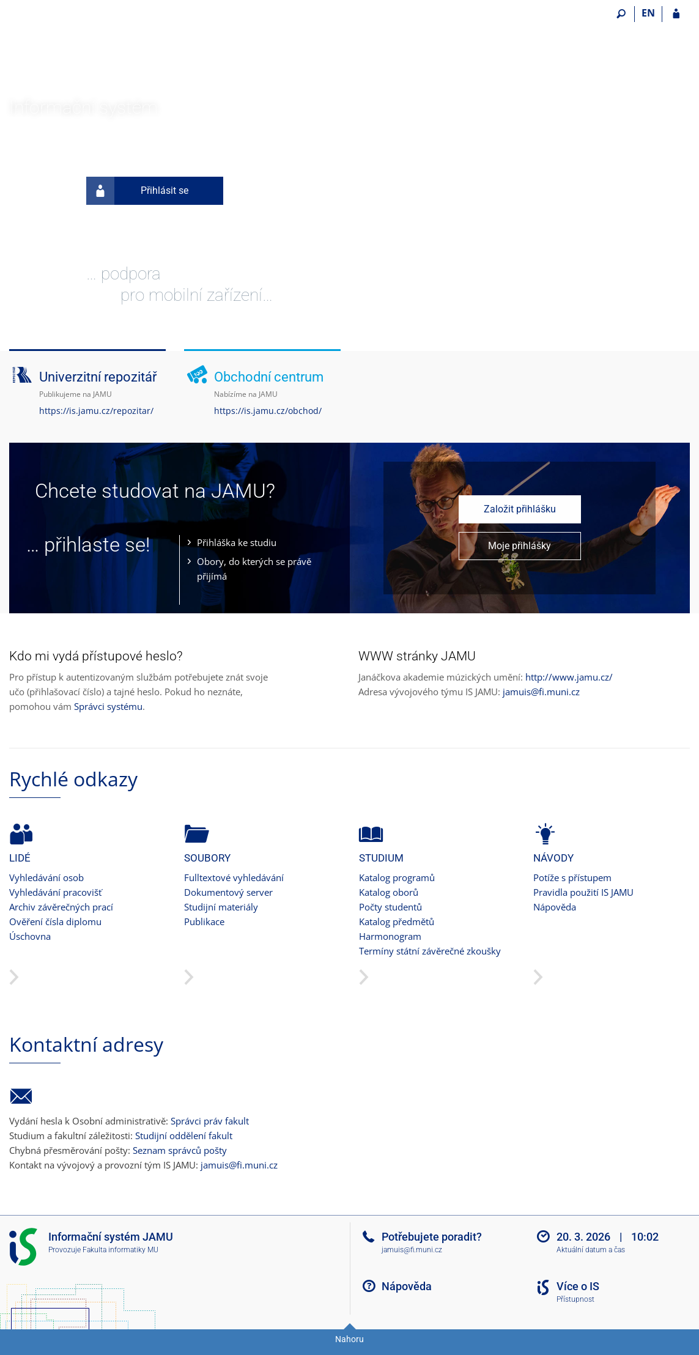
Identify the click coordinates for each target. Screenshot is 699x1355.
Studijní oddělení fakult (183, 1135)
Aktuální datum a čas (591, 1250)
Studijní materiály (221, 907)
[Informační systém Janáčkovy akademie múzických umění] (78, 49)
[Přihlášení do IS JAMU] (676, 14)
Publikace (204, 921)
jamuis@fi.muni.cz (541, 691)
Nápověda (554, 907)
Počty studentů (390, 907)
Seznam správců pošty (180, 1150)
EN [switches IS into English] (648, 13)
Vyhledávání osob (46, 877)
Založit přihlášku (520, 509)
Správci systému (108, 706)
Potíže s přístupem (572, 877)
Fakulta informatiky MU (120, 1250)
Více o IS (578, 1286)
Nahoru (349, 1339)
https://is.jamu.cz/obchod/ (268, 410)
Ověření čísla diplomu (55, 921)
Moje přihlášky (519, 546)
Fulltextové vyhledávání (234, 877)
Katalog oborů (388, 892)
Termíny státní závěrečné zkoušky (430, 951)
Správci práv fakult (210, 1121)
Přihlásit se (137, 191)
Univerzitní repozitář (98, 377)
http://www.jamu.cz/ (569, 677)
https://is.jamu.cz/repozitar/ (96, 410)
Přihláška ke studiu (236, 542)
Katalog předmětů (396, 921)
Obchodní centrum (269, 377)
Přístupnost (575, 1299)
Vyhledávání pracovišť (55, 892)
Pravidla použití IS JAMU (583, 892)
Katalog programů (397, 877)
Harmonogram (390, 936)
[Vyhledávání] (621, 14)
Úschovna (30, 936)
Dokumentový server (228, 892)
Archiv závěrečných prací (61, 907)
